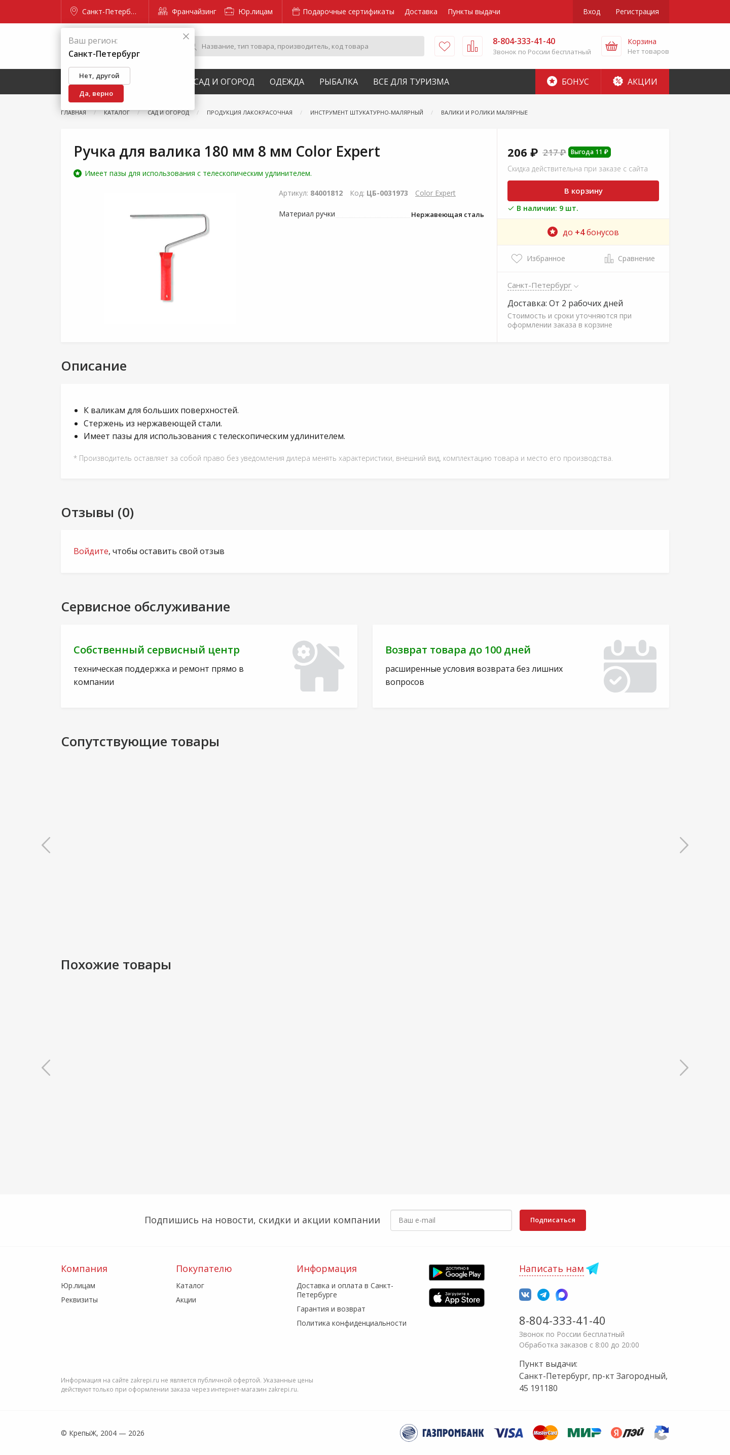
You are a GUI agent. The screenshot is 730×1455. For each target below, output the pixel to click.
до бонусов (583, 232)
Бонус (568, 81)
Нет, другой (99, 75)
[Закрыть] (186, 36)
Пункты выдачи (474, 11)
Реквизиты (79, 1299)
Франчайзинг (187, 11)
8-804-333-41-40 (562, 1320)
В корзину (583, 191)
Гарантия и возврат (331, 1309)
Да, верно (96, 93)
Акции (635, 81)
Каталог (190, 1285)
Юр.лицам (249, 11)
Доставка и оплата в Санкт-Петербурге (345, 1290)
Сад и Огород (224, 81)
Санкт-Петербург (105, 11)
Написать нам (551, 1268)
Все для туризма (411, 81)
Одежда (287, 81)
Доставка (421, 11)
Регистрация (637, 11)
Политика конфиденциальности (352, 1323)
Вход (591, 11)
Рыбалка (338, 81)
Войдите (91, 551)
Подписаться (552, 1219)
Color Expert (435, 193)
